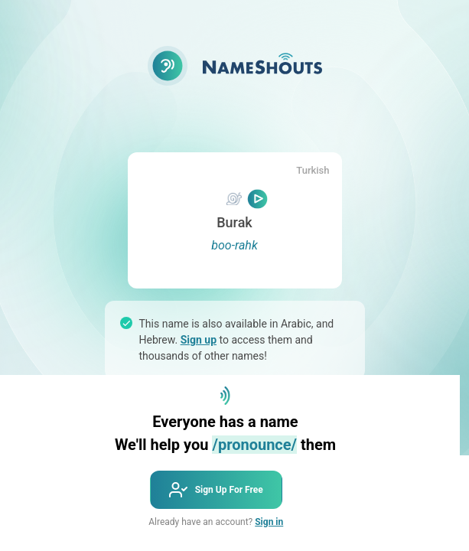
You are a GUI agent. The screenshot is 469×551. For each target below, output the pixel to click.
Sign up (199, 340)
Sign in (269, 522)
